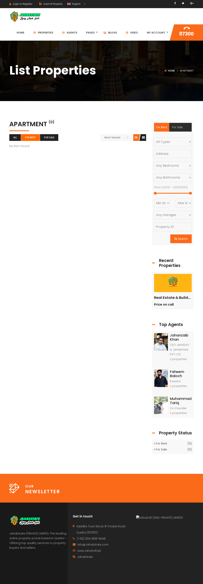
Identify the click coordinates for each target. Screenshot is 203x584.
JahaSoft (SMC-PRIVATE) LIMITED (161, 547)
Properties (146, 577)
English (74, 4)
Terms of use (186, 577)
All (15, 137)
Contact (125, 577)
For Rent (30, 137)
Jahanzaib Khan (179, 337)
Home (171, 70)
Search (181, 239)
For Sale (49, 137)
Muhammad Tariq (181, 400)
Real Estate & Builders (174, 297)
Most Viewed (112, 137)
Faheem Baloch (177, 374)
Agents (165, 577)
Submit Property (51, 4)
